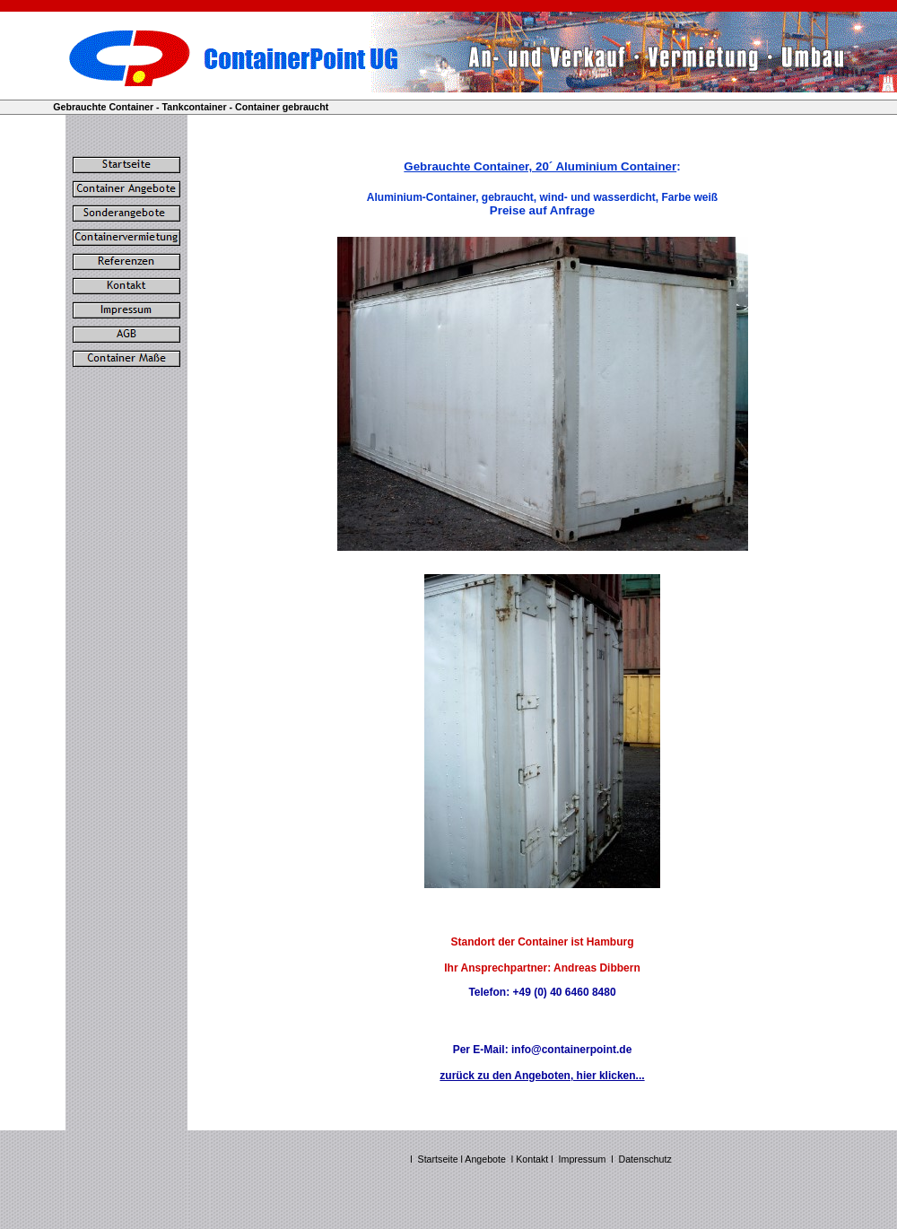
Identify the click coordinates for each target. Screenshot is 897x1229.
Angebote (485, 1159)
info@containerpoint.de (571, 1049)
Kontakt (533, 1159)
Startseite (438, 1159)
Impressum (582, 1159)
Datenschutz (645, 1159)
